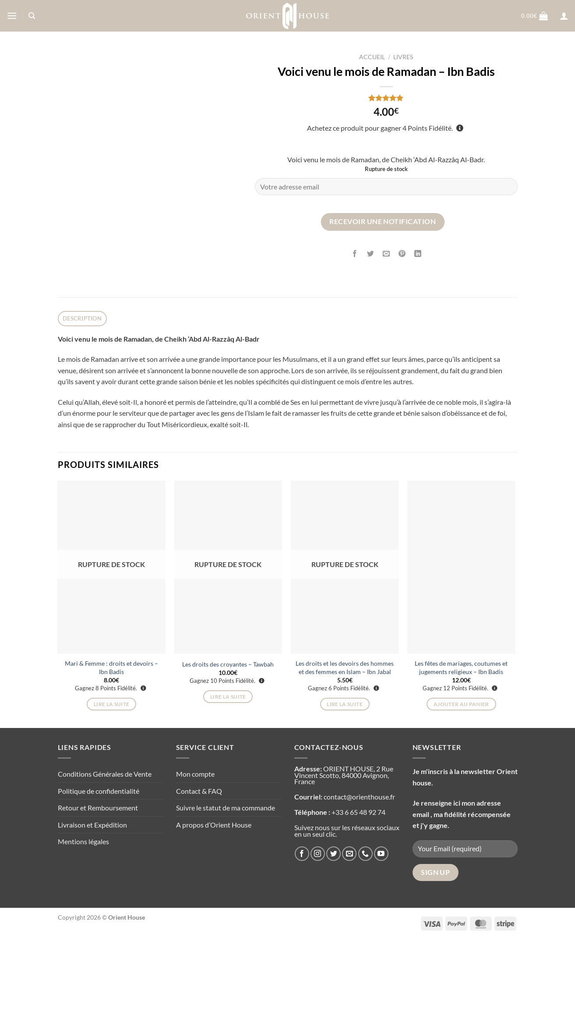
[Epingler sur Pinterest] (402, 253)
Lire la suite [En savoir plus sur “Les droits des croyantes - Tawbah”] (228, 773)
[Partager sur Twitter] (370, 253)
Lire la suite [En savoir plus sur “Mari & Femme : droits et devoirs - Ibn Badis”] (112, 781)
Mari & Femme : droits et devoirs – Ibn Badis (111, 744)
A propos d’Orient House (213, 901)
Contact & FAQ (199, 867)
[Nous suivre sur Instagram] (317, 930)
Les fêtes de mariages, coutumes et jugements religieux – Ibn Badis (461, 744)
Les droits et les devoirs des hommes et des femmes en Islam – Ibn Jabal (345, 744)
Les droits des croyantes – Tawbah (228, 740)
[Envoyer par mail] (386, 253)
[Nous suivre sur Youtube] (381, 930)
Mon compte (195, 850)
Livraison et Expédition (92, 901)
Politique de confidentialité (98, 867)
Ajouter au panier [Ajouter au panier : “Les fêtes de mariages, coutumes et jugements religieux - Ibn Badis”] (461, 781)
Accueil (372, 57)
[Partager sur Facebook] (355, 253)
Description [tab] (82, 395)
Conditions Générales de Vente (105, 850)
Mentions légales (83, 918)
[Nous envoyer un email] (349, 930)
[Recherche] (31, 15)
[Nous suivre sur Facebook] (302, 930)
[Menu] (12, 15)
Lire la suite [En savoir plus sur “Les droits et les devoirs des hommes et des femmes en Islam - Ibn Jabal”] (345, 781)
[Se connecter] (564, 15)
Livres (403, 57)
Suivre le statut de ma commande (225, 884)
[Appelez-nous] (365, 930)
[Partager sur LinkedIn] (418, 253)
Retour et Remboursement (98, 884)
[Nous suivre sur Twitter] (333, 930)
